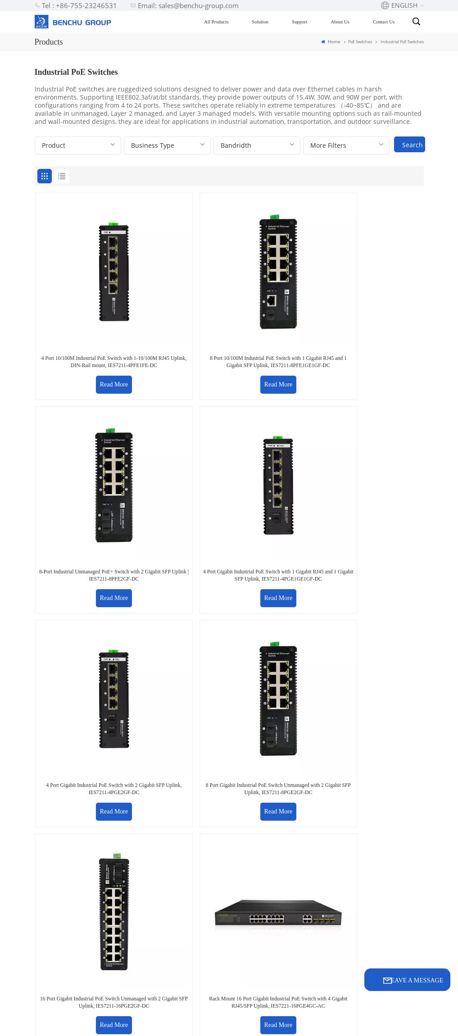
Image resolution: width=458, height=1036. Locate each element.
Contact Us (387, 21)
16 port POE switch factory (278, 845)
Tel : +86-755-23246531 (76, 5)
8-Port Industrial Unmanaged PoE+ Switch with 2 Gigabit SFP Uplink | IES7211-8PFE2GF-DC (278, 300)
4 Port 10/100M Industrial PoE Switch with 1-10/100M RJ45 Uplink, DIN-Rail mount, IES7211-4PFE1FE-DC (81, 300)
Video (180, 892)
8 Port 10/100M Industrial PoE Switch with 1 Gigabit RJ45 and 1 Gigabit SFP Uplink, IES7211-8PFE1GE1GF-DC (180, 300)
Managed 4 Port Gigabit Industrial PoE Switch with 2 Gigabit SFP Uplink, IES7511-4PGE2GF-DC (377, 606)
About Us (343, 21)
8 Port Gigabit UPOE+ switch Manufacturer (281, 889)
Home (331, 41)
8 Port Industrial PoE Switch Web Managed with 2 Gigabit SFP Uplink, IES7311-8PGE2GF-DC (278, 606)
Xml (250, 1020)
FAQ (178, 827)
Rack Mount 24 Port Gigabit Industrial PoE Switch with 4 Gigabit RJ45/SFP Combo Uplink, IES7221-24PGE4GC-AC (81, 606)
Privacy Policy (282, 1020)
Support (302, 21)
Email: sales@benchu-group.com (184, 5)
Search (412, 145)
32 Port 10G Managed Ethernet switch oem (277, 963)
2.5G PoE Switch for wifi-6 (279, 817)
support (185, 876)
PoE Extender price (278, 867)
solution (185, 860)
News (180, 909)
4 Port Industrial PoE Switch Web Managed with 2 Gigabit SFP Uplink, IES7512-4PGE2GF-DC (179, 606)
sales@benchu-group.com (73, 736)
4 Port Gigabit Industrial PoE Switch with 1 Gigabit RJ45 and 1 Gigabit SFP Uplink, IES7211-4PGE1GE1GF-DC (377, 300)
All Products (219, 21)
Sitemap (225, 1020)
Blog (178, 844)
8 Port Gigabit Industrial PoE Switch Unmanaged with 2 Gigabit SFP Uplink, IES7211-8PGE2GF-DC (180, 453)
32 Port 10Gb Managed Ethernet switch (277, 923)
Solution (263, 21)
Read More (81, 326)
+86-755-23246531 (199, 736)
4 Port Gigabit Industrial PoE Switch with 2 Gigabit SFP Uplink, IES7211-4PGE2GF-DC (81, 450)
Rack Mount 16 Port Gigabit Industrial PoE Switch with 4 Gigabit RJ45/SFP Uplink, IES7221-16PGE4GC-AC (377, 453)
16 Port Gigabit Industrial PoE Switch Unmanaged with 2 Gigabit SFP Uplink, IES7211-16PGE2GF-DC (278, 453)
